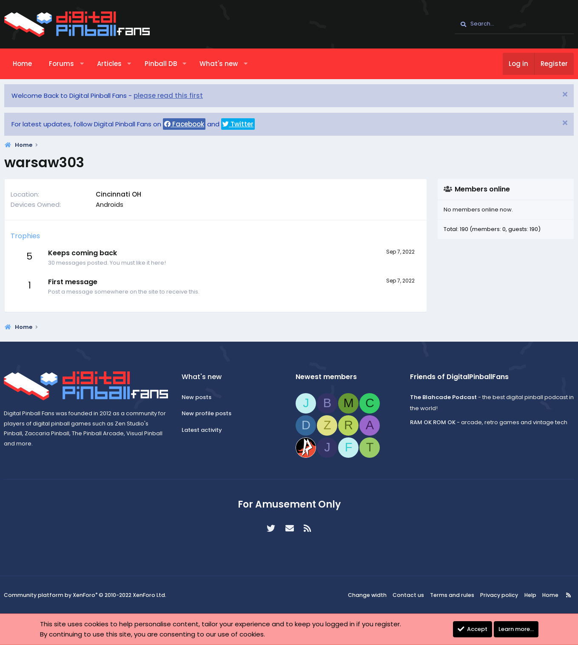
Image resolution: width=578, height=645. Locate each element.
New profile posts (208, 413)
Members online (482, 189)
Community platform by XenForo (85, 595)
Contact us (412, 595)
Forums (61, 63)
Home (22, 63)
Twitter (237, 124)
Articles (109, 63)
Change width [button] (372, 595)
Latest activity (203, 430)
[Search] (514, 24)
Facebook (184, 124)
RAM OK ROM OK (431, 422)
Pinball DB (161, 63)
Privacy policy (498, 595)
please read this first (168, 95)
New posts (198, 397)
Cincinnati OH (118, 194)
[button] (81, 64)
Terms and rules (454, 595)
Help (528, 595)
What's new (218, 63)
